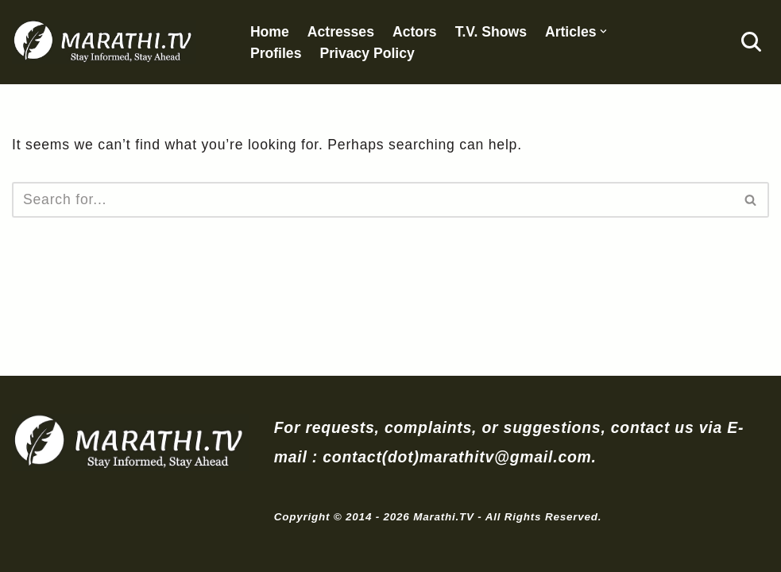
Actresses (340, 32)
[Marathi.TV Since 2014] (104, 42)
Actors (414, 32)
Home (269, 32)
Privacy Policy (366, 53)
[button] (603, 31)
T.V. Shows (491, 32)
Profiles (276, 53)
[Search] (751, 42)
